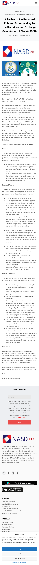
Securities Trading (8, 522)
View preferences (19, 558)
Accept (19, 549)
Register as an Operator (9, 513)
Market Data (6, 531)
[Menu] (36, 3)
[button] (36, 534)
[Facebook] (4, 473)
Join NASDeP (6, 506)
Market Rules (6, 529)
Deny (19, 554)
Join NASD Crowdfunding (10, 508)
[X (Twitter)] (8, 473)
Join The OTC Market (8, 502)
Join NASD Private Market (10, 504)
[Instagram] (13, 473)
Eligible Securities (7, 525)
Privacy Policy (23, 562)
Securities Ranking (8, 527)
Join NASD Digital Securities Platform (14, 511)
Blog (28, 35)
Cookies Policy (15, 562)
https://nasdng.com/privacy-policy (19, 415)
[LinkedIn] (17, 473)
